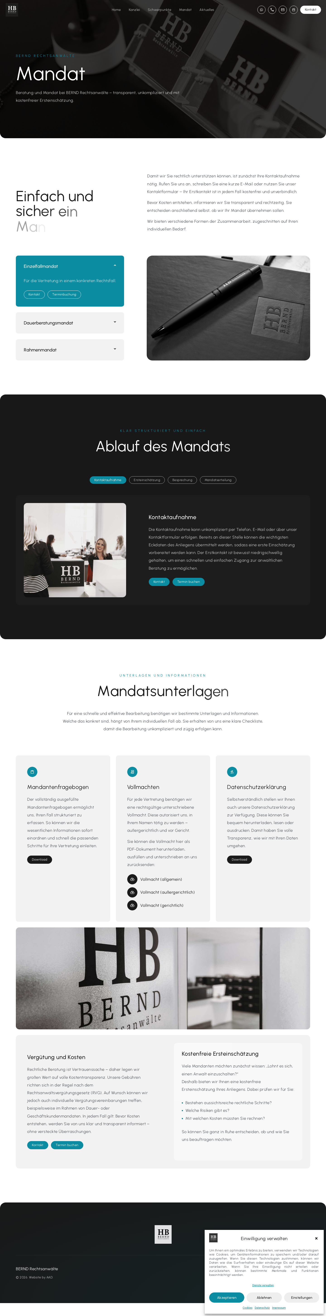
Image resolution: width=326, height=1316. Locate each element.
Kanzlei (134, 10)
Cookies (247, 1307)
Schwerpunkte (159, 10)
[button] (317, 1238)
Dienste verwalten (263, 1285)
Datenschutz (262, 1307)
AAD (49, 1290)
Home (116, 10)
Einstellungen (301, 1298)
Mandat (185, 10)
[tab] (108, 493)
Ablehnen (264, 1298)
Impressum (279, 1307)
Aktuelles (206, 10)
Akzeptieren (227, 1298)
